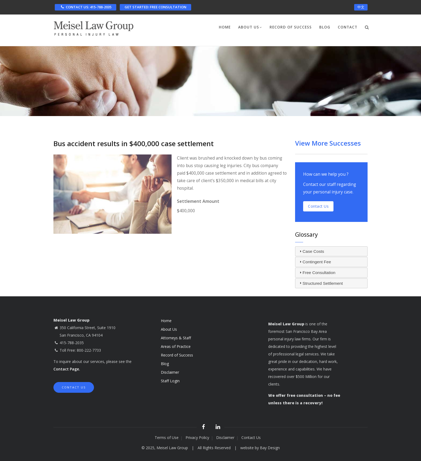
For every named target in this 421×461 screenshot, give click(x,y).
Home (225, 27)
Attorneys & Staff (176, 337)
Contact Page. (66, 369)
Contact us (318, 206)
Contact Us (74, 387)
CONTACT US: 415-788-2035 (85, 7)
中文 (360, 7)
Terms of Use (167, 437)
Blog (324, 27)
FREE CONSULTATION (155, 7)
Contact (347, 27)
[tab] (331, 251)
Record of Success (291, 27)
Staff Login (170, 380)
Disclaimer (170, 372)
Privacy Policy (197, 437)
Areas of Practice (176, 346)
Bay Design (270, 447)
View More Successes (328, 143)
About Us (250, 28)
